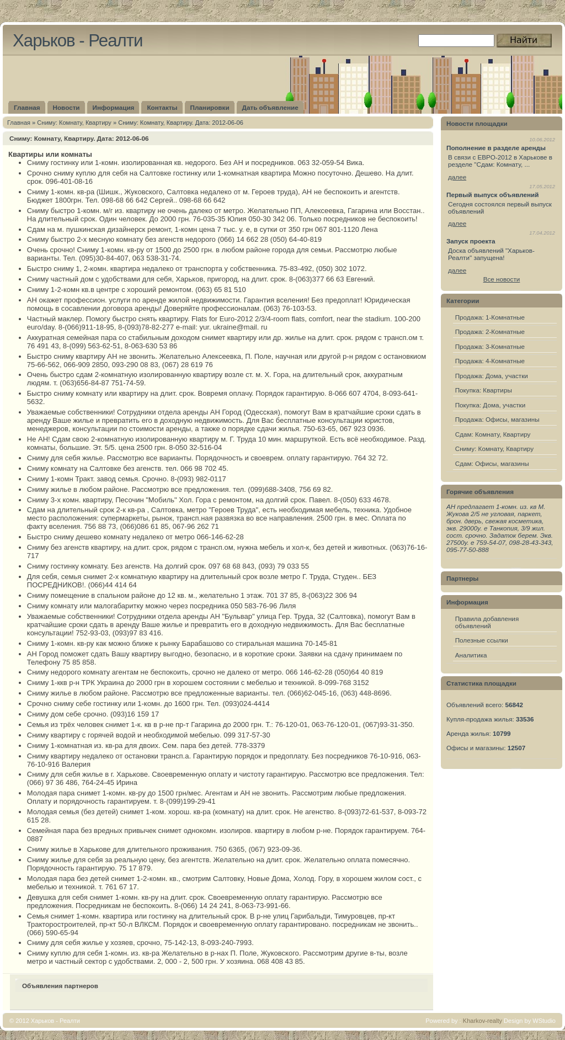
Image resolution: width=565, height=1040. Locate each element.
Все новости (501, 279)
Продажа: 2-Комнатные (490, 331)
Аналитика (471, 655)
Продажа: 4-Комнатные (490, 360)
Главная (18, 122)
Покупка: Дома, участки (490, 404)
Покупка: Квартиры (483, 390)
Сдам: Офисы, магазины (492, 463)
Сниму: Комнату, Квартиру (74, 122)
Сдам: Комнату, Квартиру (493, 434)
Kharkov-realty (482, 1020)
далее (457, 177)
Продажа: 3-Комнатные (490, 346)
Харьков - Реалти (77, 40)
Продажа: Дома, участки (491, 375)
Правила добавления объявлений (487, 622)
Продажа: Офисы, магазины (497, 419)
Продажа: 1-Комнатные (490, 317)
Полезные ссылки (481, 640)
